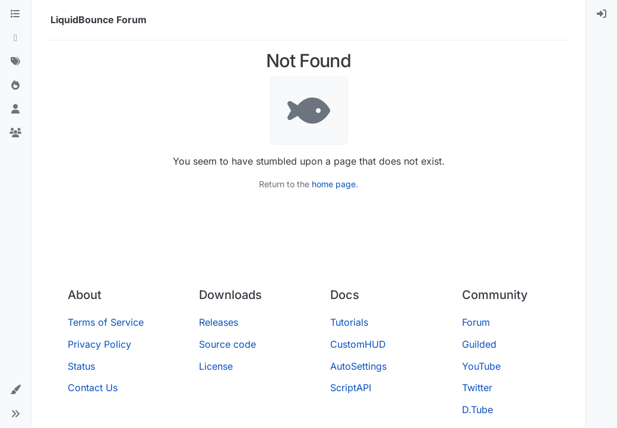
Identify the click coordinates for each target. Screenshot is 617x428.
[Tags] (15, 61)
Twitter (477, 388)
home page (334, 184)
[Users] (15, 109)
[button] (15, 389)
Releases (218, 322)
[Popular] (15, 85)
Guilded (479, 344)
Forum (476, 322)
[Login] (601, 14)
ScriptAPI (350, 388)
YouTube (481, 366)
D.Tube (477, 410)
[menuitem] (601, 14)
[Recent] (15, 38)
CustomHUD (358, 344)
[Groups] (15, 133)
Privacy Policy (99, 344)
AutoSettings (358, 366)
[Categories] (15, 14)
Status (81, 366)
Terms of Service (106, 322)
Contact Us (93, 388)
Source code (227, 344)
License (216, 366)
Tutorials (349, 322)
